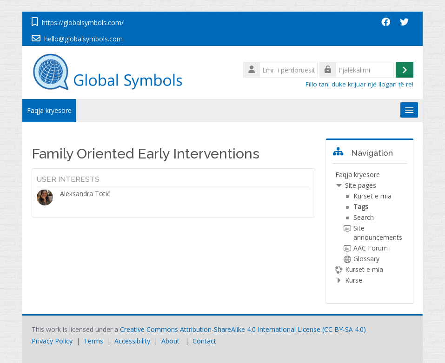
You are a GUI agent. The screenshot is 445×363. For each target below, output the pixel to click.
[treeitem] (369, 227)
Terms (93, 340)
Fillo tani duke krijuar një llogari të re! (359, 84)
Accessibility (132, 340)
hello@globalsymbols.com (83, 38)
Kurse (353, 280)
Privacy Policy (52, 340)
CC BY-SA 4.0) (345, 329)
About (170, 340)
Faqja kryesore (49, 110)
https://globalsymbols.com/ (83, 22)
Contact (204, 340)
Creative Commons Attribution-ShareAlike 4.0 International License (220, 329)
